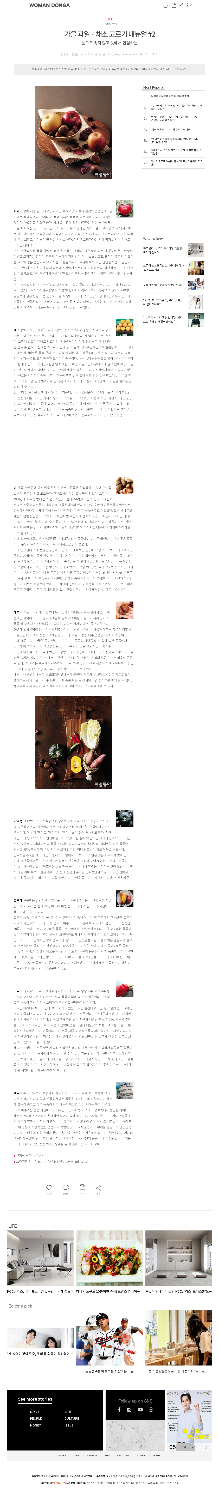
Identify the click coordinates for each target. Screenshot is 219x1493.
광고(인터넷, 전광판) (125, 1476)
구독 (194, 1447)
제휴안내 (140, 1476)
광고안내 (45, 1476)
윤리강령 (55, 1476)
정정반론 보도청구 (83, 1476)
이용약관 (150, 1476)
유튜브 (140, 1409)
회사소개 (110, 1476)
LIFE (109, 19)
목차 (183, 1447)
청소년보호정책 (181, 1476)
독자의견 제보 (67, 1476)
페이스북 (119, 1409)
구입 (204, 1447)
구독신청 (36, 1476)
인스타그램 (129, 1409)
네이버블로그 (151, 1409)
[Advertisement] (65, 444)
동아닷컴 (100, 1476)
